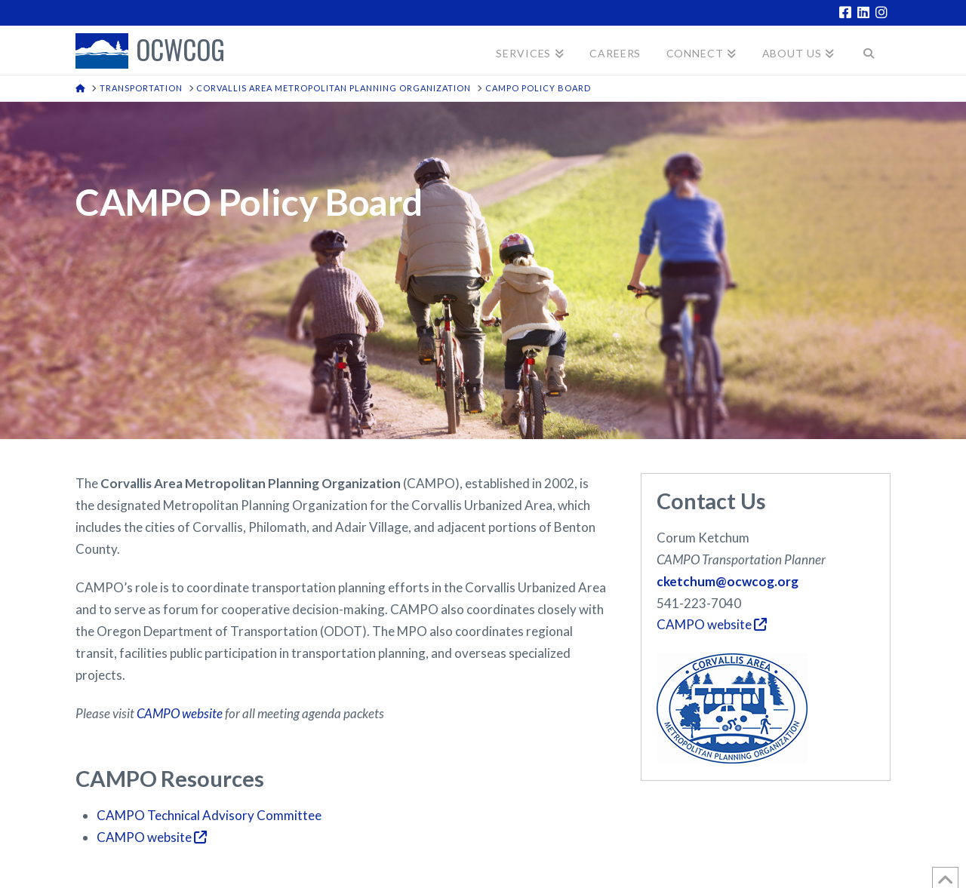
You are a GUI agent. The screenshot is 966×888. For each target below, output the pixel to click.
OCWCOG (180, 51)
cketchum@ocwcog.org (727, 581)
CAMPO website (180, 713)
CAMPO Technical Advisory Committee (209, 815)
